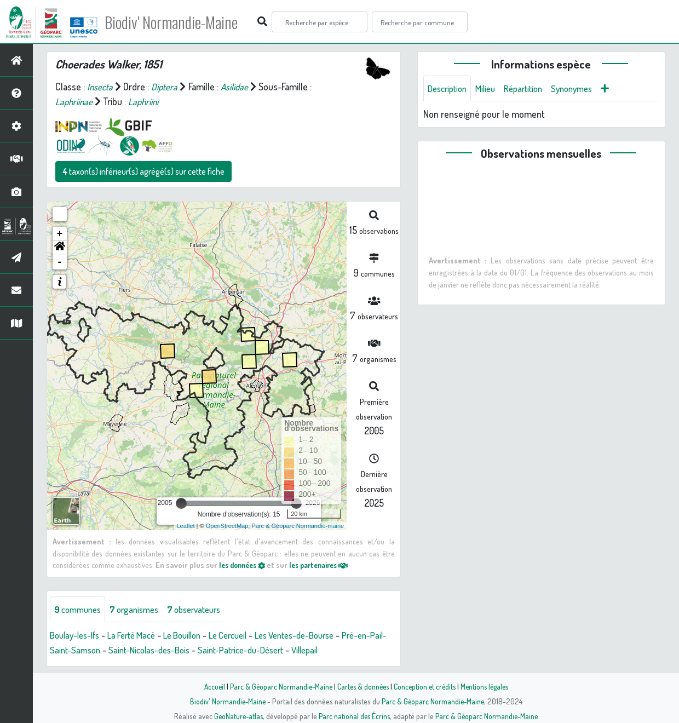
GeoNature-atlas (236, 716)
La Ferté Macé (140, 636)
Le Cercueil (247, 636)
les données (245, 565)
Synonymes (585, 89)
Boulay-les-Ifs (77, 636)
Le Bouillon (196, 636)
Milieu (491, 89)
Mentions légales (488, 686)
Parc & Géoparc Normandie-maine (297, 526)
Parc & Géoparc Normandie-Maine (277, 686)
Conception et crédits (426, 686)
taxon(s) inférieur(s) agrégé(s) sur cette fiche (143, 171)
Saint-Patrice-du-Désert (286, 651)
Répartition (532, 89)
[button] (60, 248)
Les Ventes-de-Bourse (322, 636)
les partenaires (327, 565)
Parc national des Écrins (354, 716)
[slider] (181, 503)
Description (449, 89)
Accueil (209, 686)
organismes (141, 610)
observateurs (206, 610)
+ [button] (60, 233)
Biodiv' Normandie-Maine (180, 22)
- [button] (60, 262)
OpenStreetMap (227, 526)
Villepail (356, 651)
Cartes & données (362, 686)
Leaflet (186, 526)
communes (80, 610)
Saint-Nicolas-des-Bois (187, 651)
